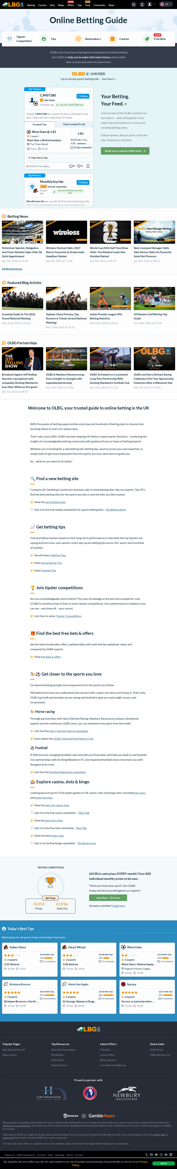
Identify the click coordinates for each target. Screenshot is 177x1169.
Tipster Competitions (68, 616)
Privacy (79, 1154)
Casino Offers (107, 1054)
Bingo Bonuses (108, 1060)
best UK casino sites (57, 805)
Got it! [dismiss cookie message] (164, 1163)
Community (99, 5)
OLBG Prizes (157, 1049)
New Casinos (10, 1054)
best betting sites (55, 502)
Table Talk (84, 812)
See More (109, 78)
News (111, 5)
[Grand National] (88, 1029)
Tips (79, 5)
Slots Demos (58, 1060)
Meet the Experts (26, 1154)
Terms (70, 1154)
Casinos (42, 5)
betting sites (159, 1134)
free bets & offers (51, 656)
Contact (41, 1154)
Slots (52, 5)
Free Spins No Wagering (113, 1065)
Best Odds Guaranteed (63, 1049)
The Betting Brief (116, 509)
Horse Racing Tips (51, 562)
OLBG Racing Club (160, 1054)
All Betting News (12, 268)
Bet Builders (57, 1054)
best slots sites (54, 820)
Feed (87, 4)
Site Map (59, 1154)
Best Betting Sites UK (14, 1049)
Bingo (61, 5)
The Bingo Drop (86, 843)
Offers (70, 4)
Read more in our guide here (16, 1125)
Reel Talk (81, 828)
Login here (118, 905)
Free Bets (105, 1049)
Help (50, 1154)
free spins (140, 792)
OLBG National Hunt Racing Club (73, 738)
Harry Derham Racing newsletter (68, 731)
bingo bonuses (44, 797)
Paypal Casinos (59, 1065)
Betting (31, 5)
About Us (10, 1154)
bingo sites (57, 835)
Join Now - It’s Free (108, 897)
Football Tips (48, 570)
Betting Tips (59, 555)
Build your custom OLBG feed (125, 150)
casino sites (8, 1137)
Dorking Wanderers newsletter (67, 772)
